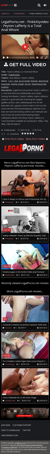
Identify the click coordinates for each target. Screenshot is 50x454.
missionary (5, 84)
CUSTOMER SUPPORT (22, 425)
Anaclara (8, 328)
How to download (10, 430)
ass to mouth (24, 81)
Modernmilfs (9, 275)
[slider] (18, 57)
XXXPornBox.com (9, 435)
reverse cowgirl (17, 84)
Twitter (26, 430)
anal (16, 81)
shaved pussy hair (39, 84)
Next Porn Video (35, 139)
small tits (5, 87)
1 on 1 (10, 81)
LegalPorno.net (7, 5)
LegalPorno (5, 13)
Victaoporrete (10, 401)
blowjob (34, 81)
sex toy (28, 84)
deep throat (43, 81)
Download (13, 134)
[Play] (4, 58)
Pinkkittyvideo (20, 13)
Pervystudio (9, 202)
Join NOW (5, 425)
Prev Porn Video (14, 139)
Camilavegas (9, 364)
